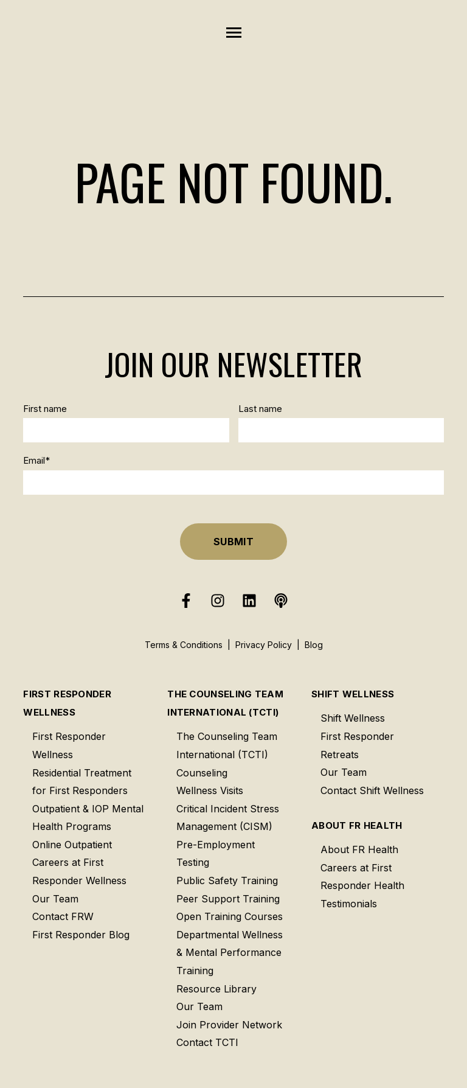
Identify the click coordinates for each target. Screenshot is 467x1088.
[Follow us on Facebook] (186, 600)
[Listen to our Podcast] (281, 600)
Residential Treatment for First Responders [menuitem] (81, 782)
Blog (314, 645)
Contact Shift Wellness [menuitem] (372, 790)
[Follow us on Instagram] (218, 600)
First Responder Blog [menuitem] (81, 935)
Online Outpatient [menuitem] (72, 845)
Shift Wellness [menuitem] (352, 694)
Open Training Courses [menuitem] (229, 916)
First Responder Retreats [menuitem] (357, 745)
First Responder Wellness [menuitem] (67, 703)
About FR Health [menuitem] (357, 825)
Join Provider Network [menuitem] (229, 1025)
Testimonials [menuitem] (348, 904)
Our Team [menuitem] (55, 899)
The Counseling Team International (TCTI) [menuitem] (225, 703)
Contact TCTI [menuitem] (207, 1042)
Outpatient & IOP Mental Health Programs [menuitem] (88, 818)
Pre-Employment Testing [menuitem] (215, 854)
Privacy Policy (263, 645)
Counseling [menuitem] (201, 773)
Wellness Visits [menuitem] (209, 790)
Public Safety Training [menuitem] (227, 880)
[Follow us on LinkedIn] (249, 600)
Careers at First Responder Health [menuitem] (362, 877)
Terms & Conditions (184, 645)
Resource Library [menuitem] (216, 989)
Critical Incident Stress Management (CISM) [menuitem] (227, 818)
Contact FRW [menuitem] (63, 916)
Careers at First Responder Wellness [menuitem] (79, 871)
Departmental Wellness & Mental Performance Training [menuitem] (229, 953)
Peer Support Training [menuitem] (228, 899)
